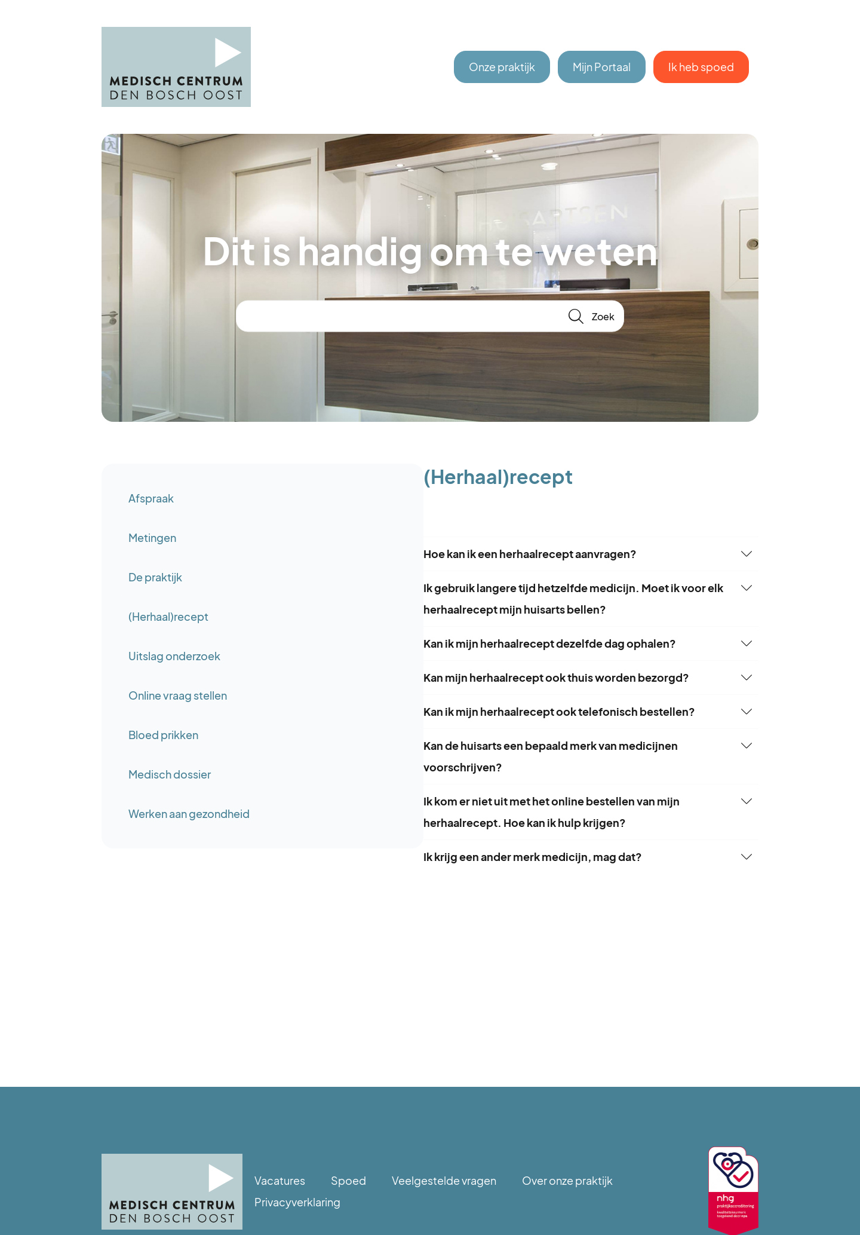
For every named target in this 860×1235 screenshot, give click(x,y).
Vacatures (279, 1180)
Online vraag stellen (177, 695)
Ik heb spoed (701, 66)
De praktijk (155, 577)
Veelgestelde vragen (444, 1180)
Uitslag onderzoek (174, 656)
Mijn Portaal (602, 66)
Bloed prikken (163, 734)
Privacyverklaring (297, 1202)
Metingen (152, 537)
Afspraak (151, 498)
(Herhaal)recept (168, 616)
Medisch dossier (169, 774)
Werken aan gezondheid (189, 813)
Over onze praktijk (567, 1180)
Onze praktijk (502, 66)
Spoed (348, 1180)
